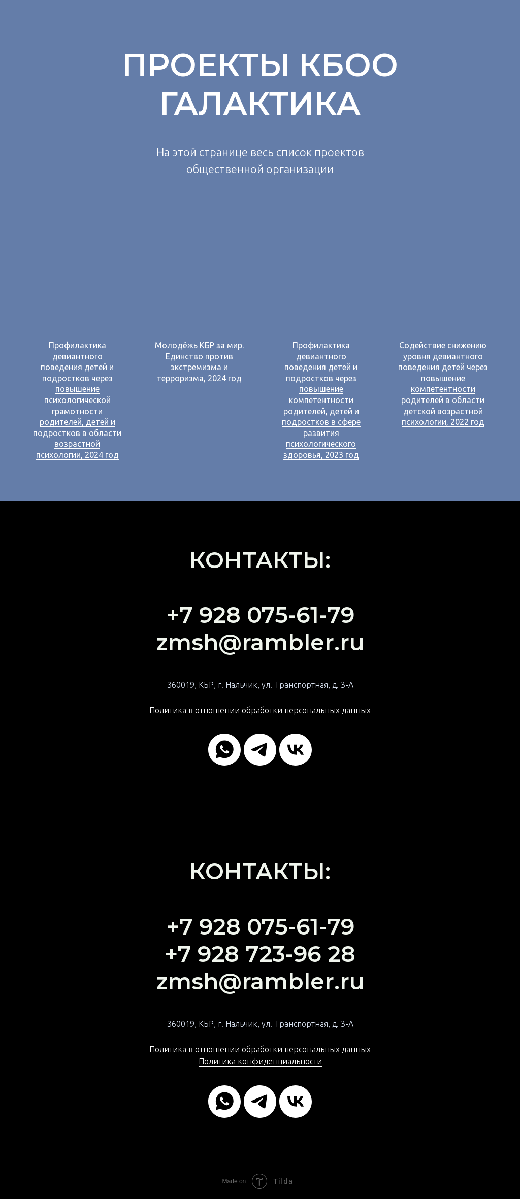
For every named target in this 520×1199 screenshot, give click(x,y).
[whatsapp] (224, 750)
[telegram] (260, 750)
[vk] (295, 750)
